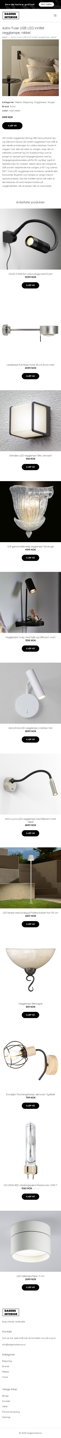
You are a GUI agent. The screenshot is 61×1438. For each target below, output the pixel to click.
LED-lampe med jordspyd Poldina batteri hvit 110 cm (30, 912)
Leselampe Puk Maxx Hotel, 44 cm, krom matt (30, 364)
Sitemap (6, 1417)
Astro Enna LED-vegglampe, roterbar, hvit (30, 728)
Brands (5, 1366)
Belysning (28, 102)
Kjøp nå (12, 125)
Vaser (5, 1377)
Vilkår (5, 1406)
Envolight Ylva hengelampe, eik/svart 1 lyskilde (30, 1094)
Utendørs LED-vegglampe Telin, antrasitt (30, 455)
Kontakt (6, 1401)
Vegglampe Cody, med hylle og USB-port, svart (30, 637)
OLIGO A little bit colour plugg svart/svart (30, 273)
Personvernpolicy (11, 1411)
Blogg (5, 1395)
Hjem (4, 37)
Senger (51, 102)
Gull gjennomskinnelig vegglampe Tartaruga (30, 546)
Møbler (18, 102)
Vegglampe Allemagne (30, 1003)
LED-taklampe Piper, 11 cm (30, 1276)
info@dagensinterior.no (14, 1344)
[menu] (55, 15)
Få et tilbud (46, 4)
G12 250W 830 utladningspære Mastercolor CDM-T (30, 1185)
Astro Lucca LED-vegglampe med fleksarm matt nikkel (30, 820)
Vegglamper (40, 102)
